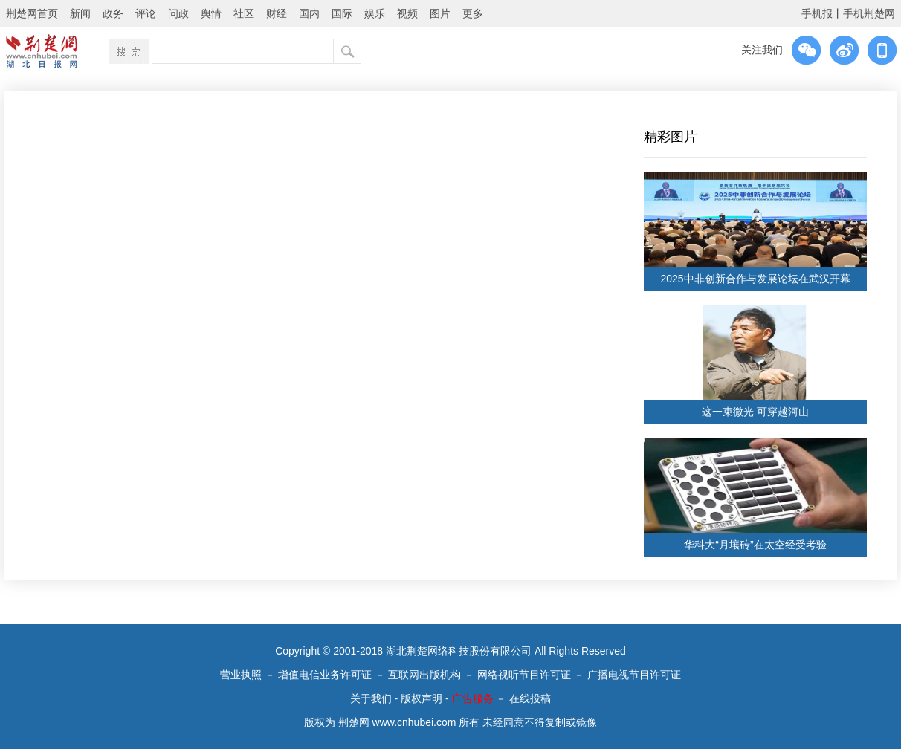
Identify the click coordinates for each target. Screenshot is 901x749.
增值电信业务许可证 (325, 675)
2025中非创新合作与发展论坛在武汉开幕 (755, 279)
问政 (178, 13)
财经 (276, 13)
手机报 (817, 13)
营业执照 (241, 675)
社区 (243, 13)
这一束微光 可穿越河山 (755, 412)
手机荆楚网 (869, 13)
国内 (309, 13)
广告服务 (473, 698)
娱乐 (374, 13)
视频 (407, 13)
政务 (113, 13)
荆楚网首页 (32, 13)
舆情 (211, 13)
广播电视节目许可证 (634, 675)
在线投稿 (530, 698)
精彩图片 (670, 136)
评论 (145, 13)
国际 (342, 13)
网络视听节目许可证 (524, 675)
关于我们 (371, 698)
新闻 (80, 13)
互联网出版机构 (424, 675)
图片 (440, 13)
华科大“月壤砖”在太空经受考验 (755, 545)
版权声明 (421, 698)
